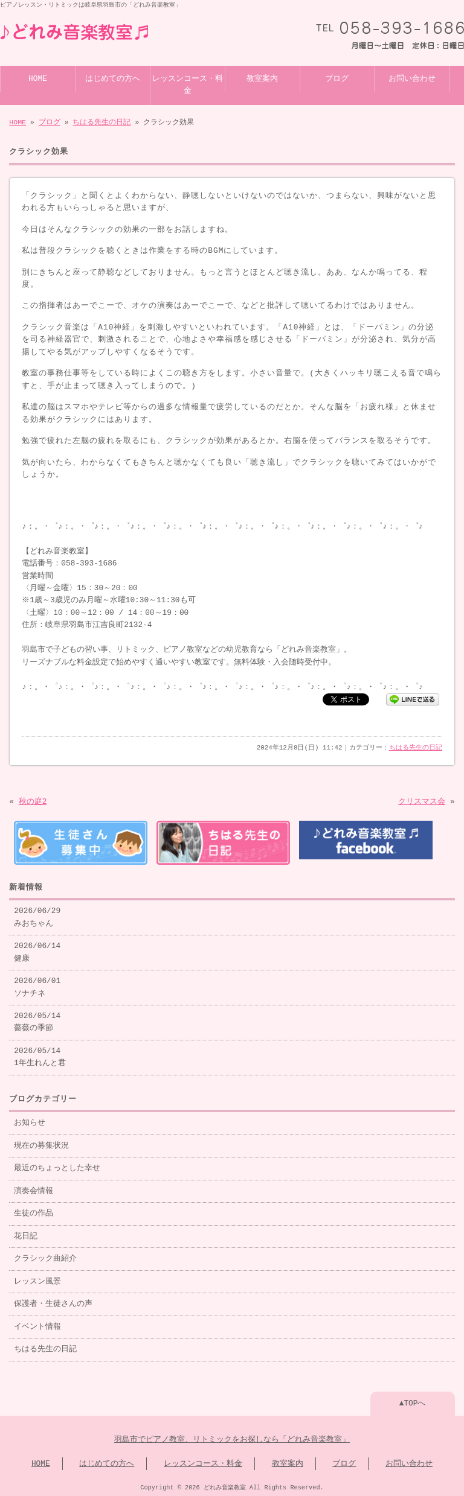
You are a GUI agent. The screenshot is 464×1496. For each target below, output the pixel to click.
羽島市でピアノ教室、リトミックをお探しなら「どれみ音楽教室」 (232, 1437)
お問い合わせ (412, 77)
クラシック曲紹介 (45, 1256)
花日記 (25, 1234)
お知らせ (29, 1120)
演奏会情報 (33, 1188)
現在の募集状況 (41, 1143)
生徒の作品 (33, 1211)
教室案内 (262, 77)
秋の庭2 (33, 800)
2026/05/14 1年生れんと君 (40, 1054)
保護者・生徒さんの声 (53, 1301)
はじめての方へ (112, 77)
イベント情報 (37, 1324)
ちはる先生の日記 (101, 121)
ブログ (337, 77)
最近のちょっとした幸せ (57, 1165)
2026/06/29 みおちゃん (37, 914)
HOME (37, 77)
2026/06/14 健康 (37, 949)
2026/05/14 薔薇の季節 (37, 1019)
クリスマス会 (421, 800)
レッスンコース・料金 (187, 83)
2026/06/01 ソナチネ (37, 984)
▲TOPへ (412, 1401)
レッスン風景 (37, 1279)
